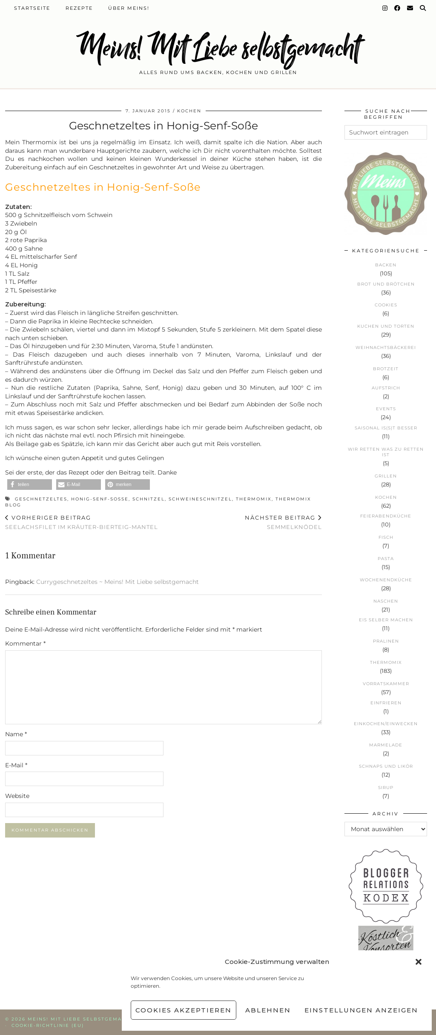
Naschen (385, 601)
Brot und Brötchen (386, 284)
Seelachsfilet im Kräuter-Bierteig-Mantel (81, 522)
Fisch (386, 537)
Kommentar (25, 643)
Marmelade (385, 745)
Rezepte (79, 8)
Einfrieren (386, 703)
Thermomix (254, 499)
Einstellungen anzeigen (361, 1010)
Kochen (189, 111)
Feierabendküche (385, 516)
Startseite (32, 8)
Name (16, 734)
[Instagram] (385, 8)
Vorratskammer (386, 683)
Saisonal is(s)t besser (386, 428)
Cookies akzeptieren (183, 1010)
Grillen (386, 476)
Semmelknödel (283, 522)
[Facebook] (397, 8)
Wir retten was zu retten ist (386, 451)
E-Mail (16, 765)
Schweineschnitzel (200, 499)
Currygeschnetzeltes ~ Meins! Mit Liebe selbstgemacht (117, 582)
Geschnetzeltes (41, 499)
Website (17, 796)
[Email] (410, 8)
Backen (385, 265)
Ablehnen (268, 1010)
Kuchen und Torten (385, 326)
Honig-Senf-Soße (100, 499)
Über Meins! (128, 8)
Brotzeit (386, 369)
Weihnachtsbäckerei (386, 347)
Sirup (385, 787)
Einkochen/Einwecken (386, 723)
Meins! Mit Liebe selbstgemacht (218, 48)
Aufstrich (386, 388)
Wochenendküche (386, 580)
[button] (418, 962)
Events (386, 409)
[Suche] (423, 8)
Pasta (386, 558)
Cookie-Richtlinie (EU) (47, 1025)
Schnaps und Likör (386, 766)
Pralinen (386, 641)
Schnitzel (148, 499)
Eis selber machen (386, 620)
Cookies (386, 305)
